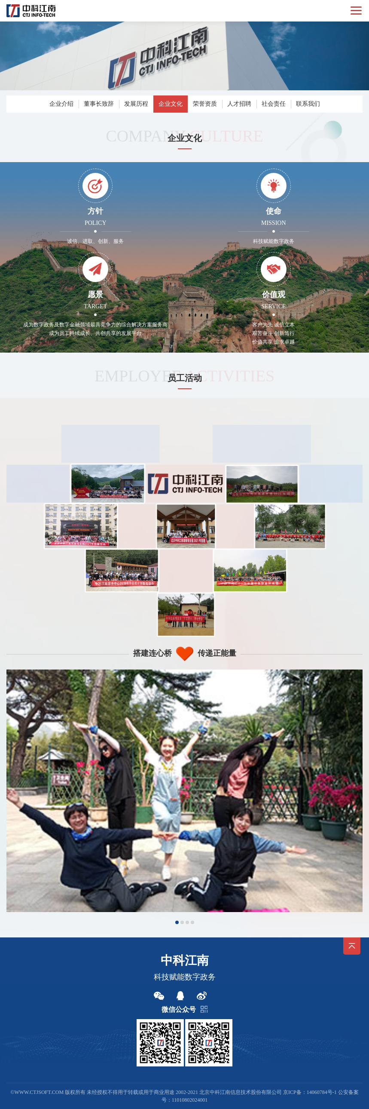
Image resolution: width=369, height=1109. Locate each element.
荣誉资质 (205, 104)
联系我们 (308, 104)
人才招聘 (239, 104)
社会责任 (274, 104)
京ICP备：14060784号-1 (310, 1092)
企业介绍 (61, 104)
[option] (184, 791)
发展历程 (136, 104)
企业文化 (171, 104)
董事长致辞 (99, 104)
